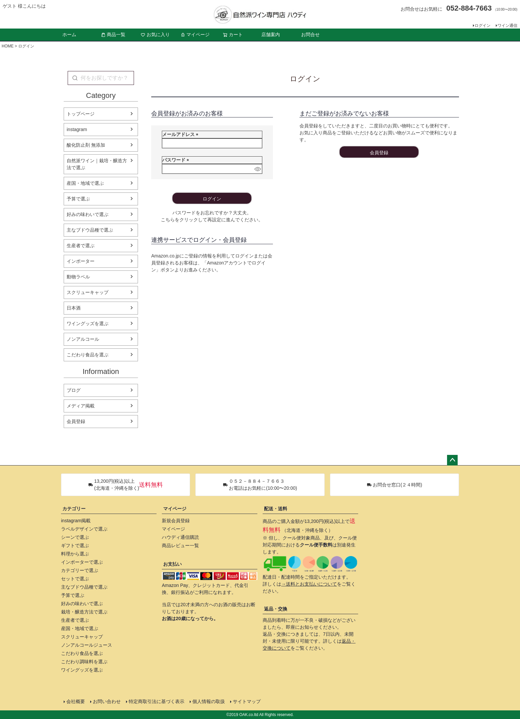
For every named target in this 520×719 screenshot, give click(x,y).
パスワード (176, 160)
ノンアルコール (83, 339)
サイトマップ (247, 701)
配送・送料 (275, 508)
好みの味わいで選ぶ (87, 214)
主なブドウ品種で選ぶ (90, 230)
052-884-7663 (469, 8)
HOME (8, 46)
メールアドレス (181, 134)
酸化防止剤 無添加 (86, 145)
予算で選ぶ (78, 198)
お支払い (172, 564)
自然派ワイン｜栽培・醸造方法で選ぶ (97, 164)
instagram (77, 129)
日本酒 (74, 308)
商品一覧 (113, 34)
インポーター (81, 261)
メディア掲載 (81, 405)
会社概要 (75, 701)
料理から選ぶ (75, 553)
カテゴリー (74, 508)
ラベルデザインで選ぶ (84, 529)
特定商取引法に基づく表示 (156, 701)
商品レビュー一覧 (180, 545)
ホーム (69, 34)
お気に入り (155, 34)
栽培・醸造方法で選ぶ (84, 611)
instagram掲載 (76, 520)
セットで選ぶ (75, 578)
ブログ (74, 390)
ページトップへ (452, 460)
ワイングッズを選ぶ (87, 323)
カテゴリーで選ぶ (79, 570)
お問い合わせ (107, 701)
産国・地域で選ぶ (85, 183)
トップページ (81, 113)
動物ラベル (78, 276)
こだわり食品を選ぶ (87, 354)
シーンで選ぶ (75, 537)
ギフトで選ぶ (75, 545)
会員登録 (76, 421)
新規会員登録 (176, 520)
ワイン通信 (507, 25)
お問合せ (310, 34)
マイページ (195, 34)
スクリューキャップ (87, 292)
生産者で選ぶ (81, 245)
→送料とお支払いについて (309, 584)
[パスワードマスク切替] (257, 169)
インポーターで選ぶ (82, 562)
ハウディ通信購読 (180, 537)
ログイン (482, 25)
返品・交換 (275, 608)
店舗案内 (270, 34)
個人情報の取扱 (208, 701)
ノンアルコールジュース (86, 645)
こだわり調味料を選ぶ (84, 661)
